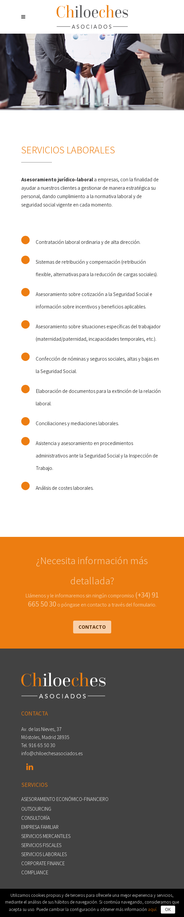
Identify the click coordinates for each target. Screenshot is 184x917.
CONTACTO (92, 627)
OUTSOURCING (36, 809)
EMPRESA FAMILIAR (40, 827)
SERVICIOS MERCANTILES (45, 836)
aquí (152, 909)
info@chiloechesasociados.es (52, 753)
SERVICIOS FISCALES (41, 845)
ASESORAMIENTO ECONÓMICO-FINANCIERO (65, 799)
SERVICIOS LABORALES (44, 854)
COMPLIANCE (34, 872)
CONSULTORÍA (35, 818)
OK (168, 909)
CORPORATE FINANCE (43, 863)
